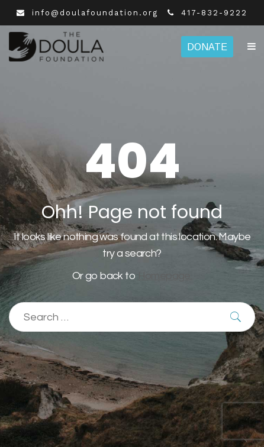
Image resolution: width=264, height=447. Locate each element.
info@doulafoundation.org (87, 12)
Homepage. (165, 275)
